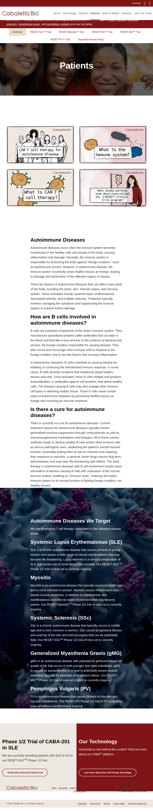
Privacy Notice (119, 808)
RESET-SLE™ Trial (40, 36)
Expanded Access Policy (91, 44)
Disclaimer (82, 808)
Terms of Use (95, 808)
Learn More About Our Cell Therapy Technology (107, 777)
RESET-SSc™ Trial (102, 36)
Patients (95, 13)
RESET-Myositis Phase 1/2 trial (69, 609)
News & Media (110, 13)
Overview (17, 36)
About (57, 13)
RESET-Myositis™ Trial (71, 36)
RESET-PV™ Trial (60, 44)
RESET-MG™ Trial (131, 36)
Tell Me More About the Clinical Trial (25, 777)
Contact (136, 3)
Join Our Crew (143, 13)
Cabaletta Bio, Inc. (20, 808)
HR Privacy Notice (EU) (137, 808)
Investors (126, 13)
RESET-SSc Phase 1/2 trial (63, 644)
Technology (69, 13)
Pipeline (83, 13)
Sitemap (107, 808)
